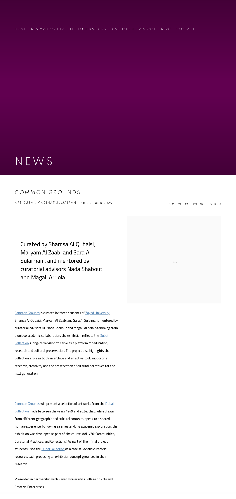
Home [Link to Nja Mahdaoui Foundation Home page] (20, 29)
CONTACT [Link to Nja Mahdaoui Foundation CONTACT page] (185, 29)
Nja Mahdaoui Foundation (37, 15)
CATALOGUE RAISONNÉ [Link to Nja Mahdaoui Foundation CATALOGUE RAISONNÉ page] (134, 29)
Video (215, 204)
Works (199, 204)
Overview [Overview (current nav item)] (178, 204)
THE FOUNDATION (87, 29)
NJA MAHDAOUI (46, 29)
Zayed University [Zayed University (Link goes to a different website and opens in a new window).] (97, 313)
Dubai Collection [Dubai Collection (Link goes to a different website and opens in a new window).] (53, 449)
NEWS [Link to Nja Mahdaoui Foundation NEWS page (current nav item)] (166, 29)
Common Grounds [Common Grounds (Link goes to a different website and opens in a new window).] (27, 313)
